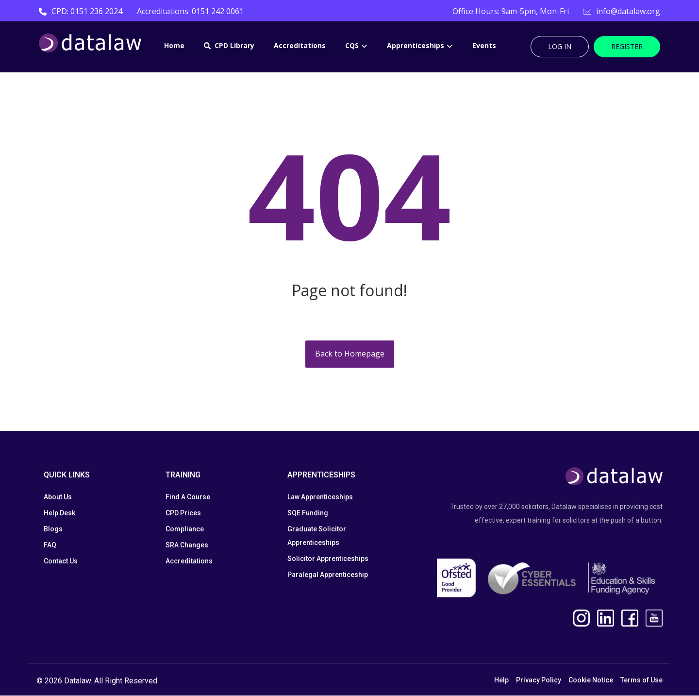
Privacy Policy (538, 681)
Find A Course (188, 497)
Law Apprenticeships (320, 497)
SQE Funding (307, 513)
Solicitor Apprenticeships (327, 559)
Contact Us (61, 561)
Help (501, 681)
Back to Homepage (349, 354)
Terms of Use (641, 681)
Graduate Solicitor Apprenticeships (316, 536)
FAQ (50, 545)
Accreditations (189, 561)
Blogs (53, 529)
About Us (58, 497)
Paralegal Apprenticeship (327, 575)
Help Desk (59, 513)
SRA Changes (187, 545)
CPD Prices (183, 513)
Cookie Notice (590, 681)
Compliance (185, 529)
